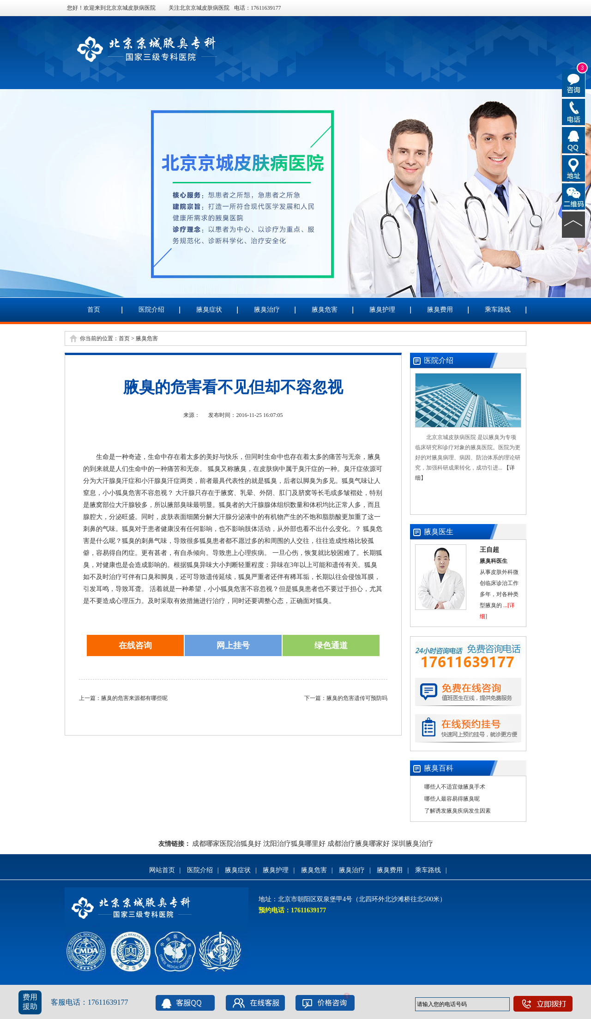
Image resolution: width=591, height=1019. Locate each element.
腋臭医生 (438, 532)
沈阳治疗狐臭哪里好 (294, 843)
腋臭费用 (440, 309)
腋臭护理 (382, 309)
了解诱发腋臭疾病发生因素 (457, 811)
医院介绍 (151, 309)
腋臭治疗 (267, 309)
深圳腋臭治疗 (412, 843)
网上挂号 (233, 645)
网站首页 (162, 870)
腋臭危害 (325, 309)
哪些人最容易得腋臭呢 (452, 799)
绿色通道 (331, 645)
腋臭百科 (438, 768)
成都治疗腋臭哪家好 (358, 843)
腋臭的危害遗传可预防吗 (356, 698)
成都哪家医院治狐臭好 (226, 843)
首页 (93, 309)
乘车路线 (498, 309)
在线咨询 (135, 645)
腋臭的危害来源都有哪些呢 (134, 698)
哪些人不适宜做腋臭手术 (454, 787)
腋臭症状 (209, 309)
